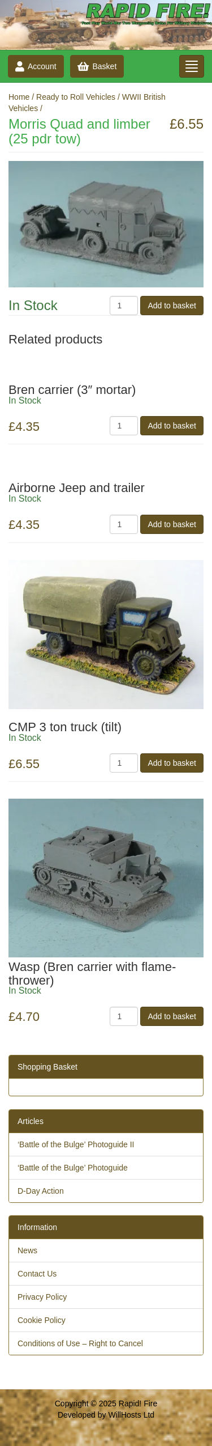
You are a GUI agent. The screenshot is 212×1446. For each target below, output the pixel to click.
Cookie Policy (42, 1320)
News (27, 1250)
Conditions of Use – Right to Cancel (80, 1343)
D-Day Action (41, 1190)
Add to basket (172, 305)
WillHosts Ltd (131, 1414)
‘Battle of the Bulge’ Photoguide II (76, 1144)
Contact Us (37, 1273)
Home (18, 96)
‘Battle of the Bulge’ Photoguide (73, 1167)
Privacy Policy (42, 1296)
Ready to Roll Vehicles (75, 96)
